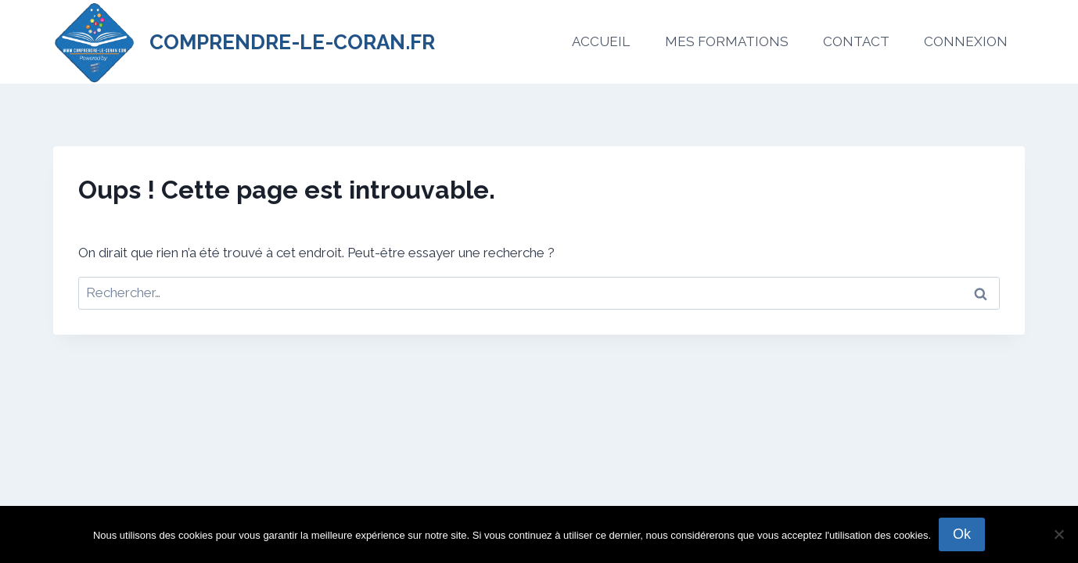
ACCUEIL (601, 41)
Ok (962, 534)
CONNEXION (966, 41)
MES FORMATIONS (727, 41)
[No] (1058, 534)
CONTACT (856, 41)
